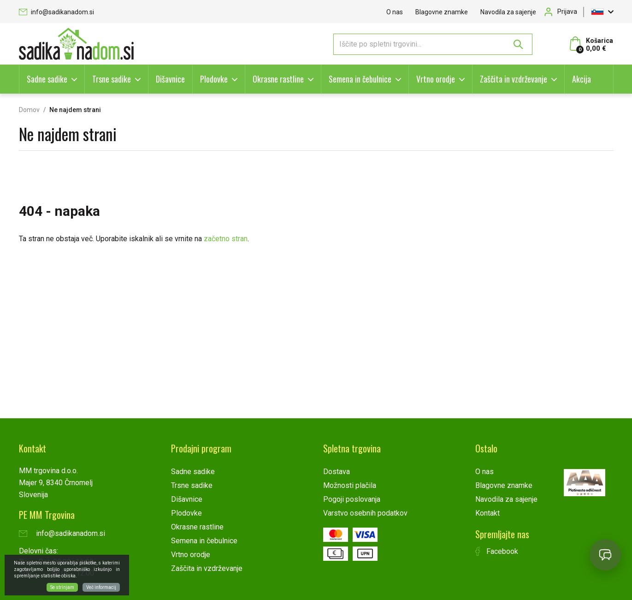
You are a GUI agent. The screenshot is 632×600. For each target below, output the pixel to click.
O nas (394, 12)
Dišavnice (170, 79)
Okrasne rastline (278, 79)
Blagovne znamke (441, 12)
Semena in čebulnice (360, 79)
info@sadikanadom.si (56, 12)
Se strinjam (62, 587)
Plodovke (214, 79)
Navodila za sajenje (508, 12)
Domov (29, 109)
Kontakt (487, 513)
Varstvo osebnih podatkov (365, 513)
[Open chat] (605, 554)
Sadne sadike (47, 79)
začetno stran (226, 238)
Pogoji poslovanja (351, 499)
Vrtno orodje (435, 79)
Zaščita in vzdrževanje (513, 79)
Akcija (581, 79)
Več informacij (101, 587)
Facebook (497, 551)
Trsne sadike (111, 79)
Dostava (336, 471)
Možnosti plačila (349, 485)
